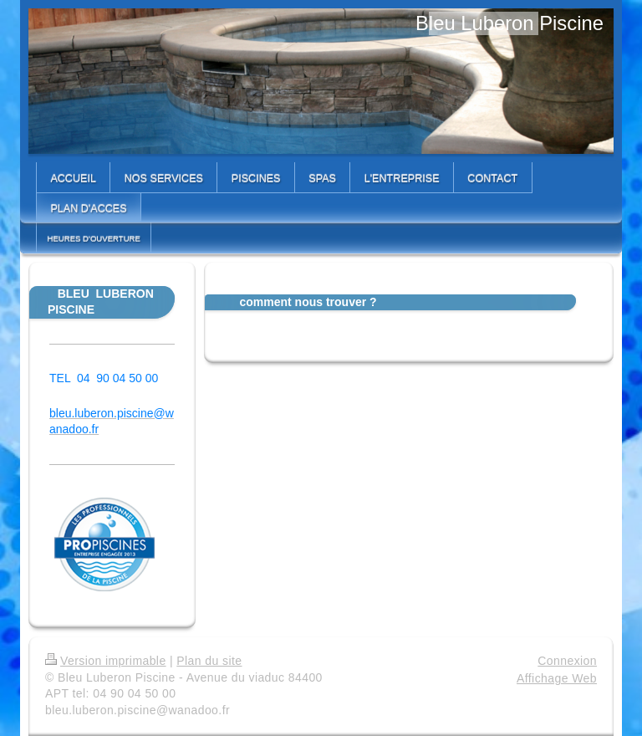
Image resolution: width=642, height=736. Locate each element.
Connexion (567, 660)
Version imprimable (105, 660)
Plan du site (209, 660)
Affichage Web (557, 678)
